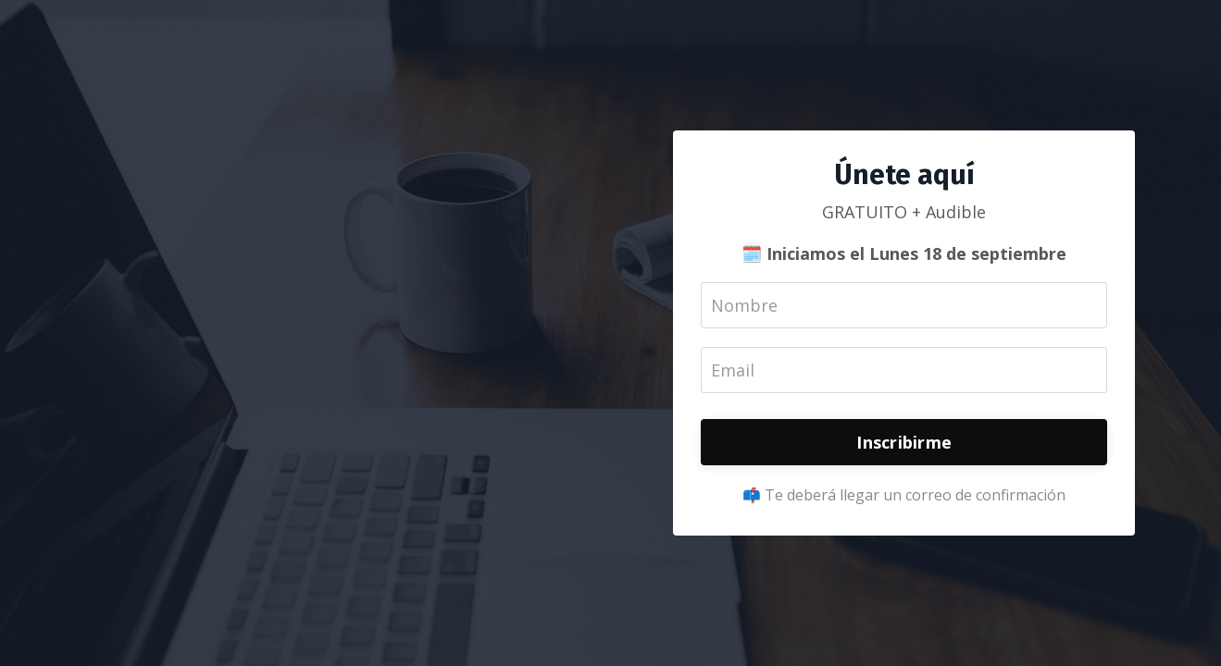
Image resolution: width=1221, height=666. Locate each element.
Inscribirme (904, 442)
